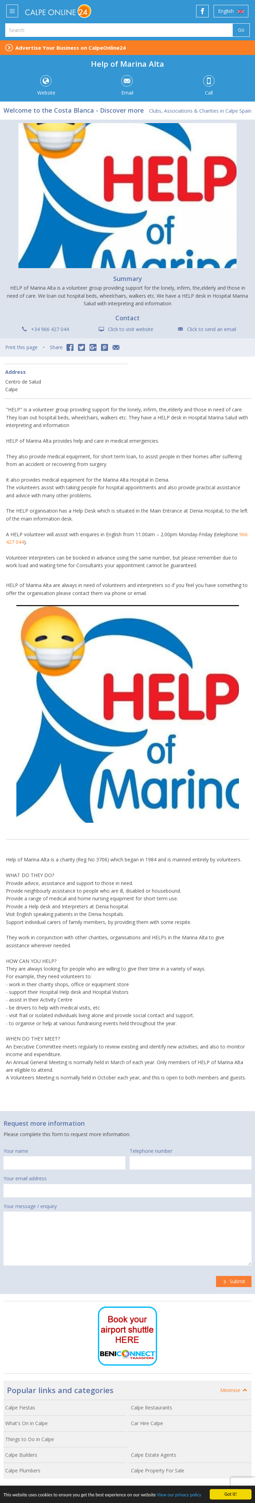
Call (209, 86)
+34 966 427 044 (50, 329)
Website (45, 86)
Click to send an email (211, 329)
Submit (233, 1281)
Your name (15, 1151)
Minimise (234, 1390)
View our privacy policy (179, 1497)
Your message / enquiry (30, 1206)
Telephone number (151, 1151)
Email (127, 86)
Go (241, 29)
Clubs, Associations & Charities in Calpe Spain (200, 110)
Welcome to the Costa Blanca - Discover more (73, 110)
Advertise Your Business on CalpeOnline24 (70, 47)
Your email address (25, 1178)
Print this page (21, 347)
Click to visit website (130, 329)
